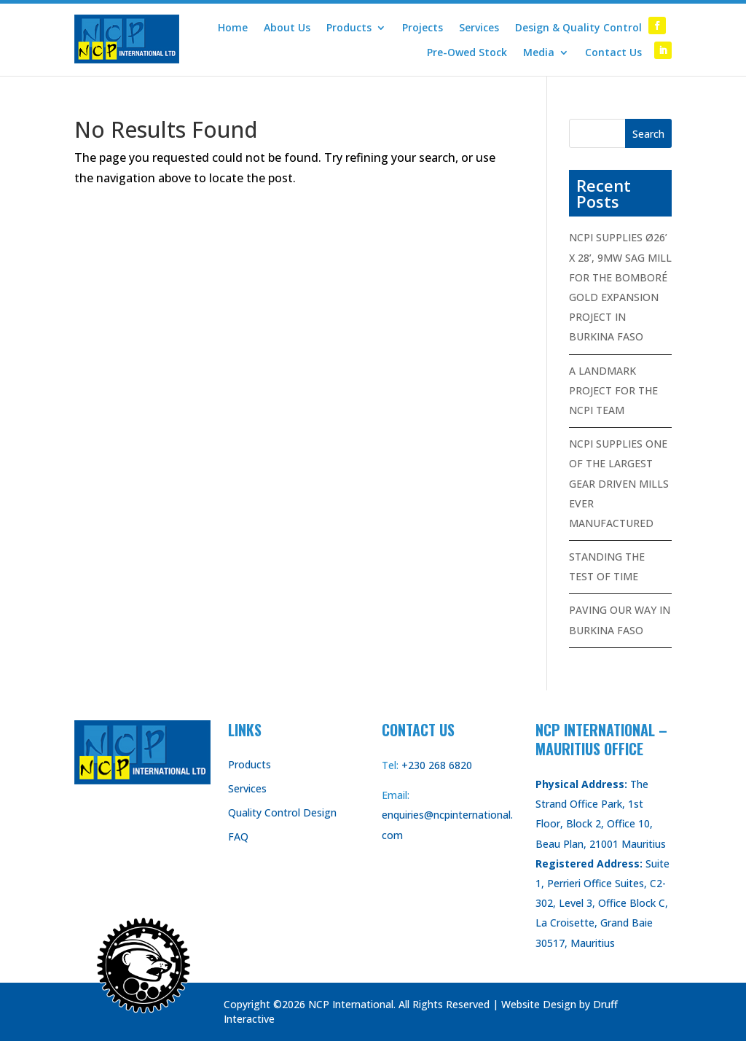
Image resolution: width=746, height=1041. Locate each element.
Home (233, 27)
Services (479, 27)
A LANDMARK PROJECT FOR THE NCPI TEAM (613, 390)
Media (538, 52)
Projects (422, 27)
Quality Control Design (282, 812)
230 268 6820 (440, 765)
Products (349, 27)
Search (648, 134)
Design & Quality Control (578, 27)
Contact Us (613, 52)
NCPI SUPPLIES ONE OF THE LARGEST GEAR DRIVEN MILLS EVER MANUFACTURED (619, 483)
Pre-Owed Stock (467, 52)
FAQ (238, 836)
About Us (287, 27)
